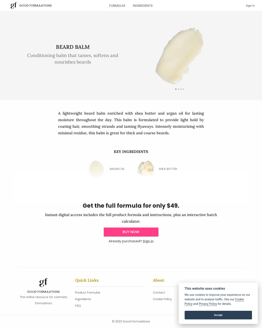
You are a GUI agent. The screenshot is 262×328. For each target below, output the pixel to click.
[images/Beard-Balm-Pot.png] (181, 89)
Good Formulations (35, 5)
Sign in (148, 241)
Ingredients (143, 5)
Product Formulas (87, 292)
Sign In (250, 6)
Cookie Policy (162, 299)
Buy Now (131, 231)
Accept (218, 315)
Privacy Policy (208, 304)
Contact (159, 292)
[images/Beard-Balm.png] (183, 89)
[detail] (178, 89)
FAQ (78, 306)
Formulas (117, 5)
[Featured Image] (175, 89)
